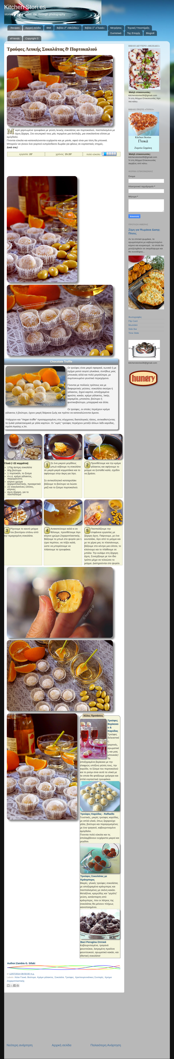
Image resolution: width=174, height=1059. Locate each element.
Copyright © (31, 38)
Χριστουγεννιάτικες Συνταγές (89, 977)
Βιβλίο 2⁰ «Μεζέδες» (68, 27)
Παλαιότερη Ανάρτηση (105, 1045)
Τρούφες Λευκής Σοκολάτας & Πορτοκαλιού (52, 49)
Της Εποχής (133, 33)
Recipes (15, 27)
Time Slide (133, 333)
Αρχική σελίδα (33, 27)
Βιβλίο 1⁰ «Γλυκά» (95, 27)
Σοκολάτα (59, 977)
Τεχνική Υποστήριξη (138, 27)
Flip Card (133, 321)
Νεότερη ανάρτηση (20, 1045)
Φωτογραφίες (135, 317)
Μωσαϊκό (133, 325)
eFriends (15, 38)
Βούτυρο (31, 977)
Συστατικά (115, 33)
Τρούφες (69, 977)
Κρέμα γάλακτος (45, 977)
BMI (49, 27)
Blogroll (150, 33)
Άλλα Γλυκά (20, 977)
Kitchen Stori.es (25, 7)
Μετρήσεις (116, 27)
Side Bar (132, 329)
